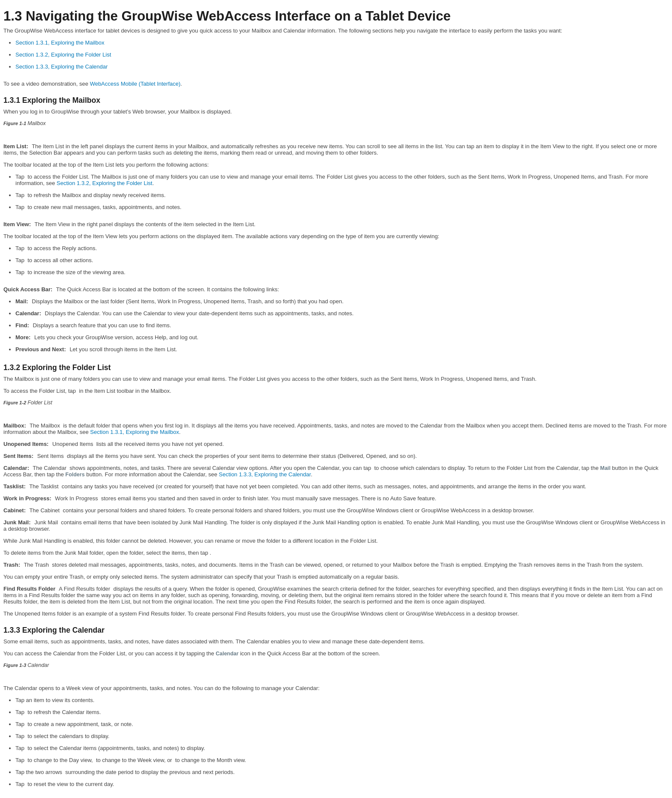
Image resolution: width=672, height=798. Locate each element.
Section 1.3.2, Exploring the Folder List (63, 54)
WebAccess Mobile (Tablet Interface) (135, 84)
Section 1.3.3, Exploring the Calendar (61, 66)
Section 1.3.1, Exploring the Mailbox (59, 42)
